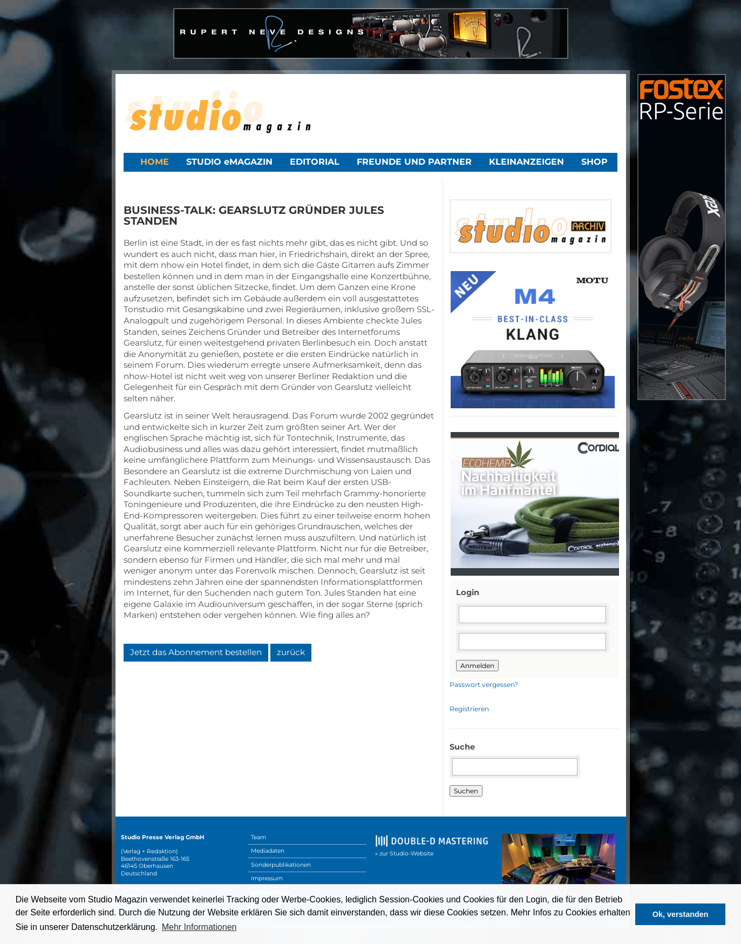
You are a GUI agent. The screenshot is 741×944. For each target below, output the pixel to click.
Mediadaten (267, 850)
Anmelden (477, 666)
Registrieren (469, 709)
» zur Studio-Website (404, 853)
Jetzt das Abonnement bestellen (196, 652)
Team (258, 837)
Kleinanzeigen (526, 162)
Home (154, 162)
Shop (594, 162)
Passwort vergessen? (484, 684)
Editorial (314, 162)
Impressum (267, 878)
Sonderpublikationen (281, 864)
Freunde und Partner (414, 162)
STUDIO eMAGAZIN (229, 162)
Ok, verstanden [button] (680, 914)
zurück (291, 652)
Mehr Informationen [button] (199, 927)
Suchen (466, 791)
